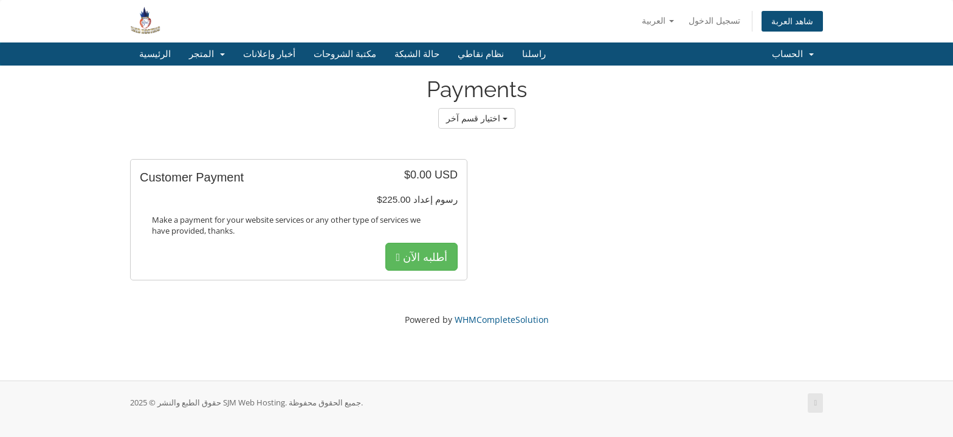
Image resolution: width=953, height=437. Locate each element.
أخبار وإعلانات (269, 54)
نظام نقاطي (481, 54)
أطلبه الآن (421, 256)
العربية (658, 20)
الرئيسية (155, 54)
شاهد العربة (792, 21)
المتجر (207, 54)
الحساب (793, 54)
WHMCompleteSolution (502, 319)
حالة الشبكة (416, 54)
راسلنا (534, 54)
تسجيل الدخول (714, 20)
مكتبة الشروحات (345, 54)
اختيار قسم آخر (476, 118)
